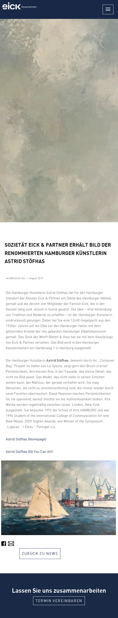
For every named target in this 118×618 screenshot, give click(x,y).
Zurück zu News (40, 553)
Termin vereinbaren (59, 600)
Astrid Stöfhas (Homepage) (26, 439)
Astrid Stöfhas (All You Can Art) (29, 451)
